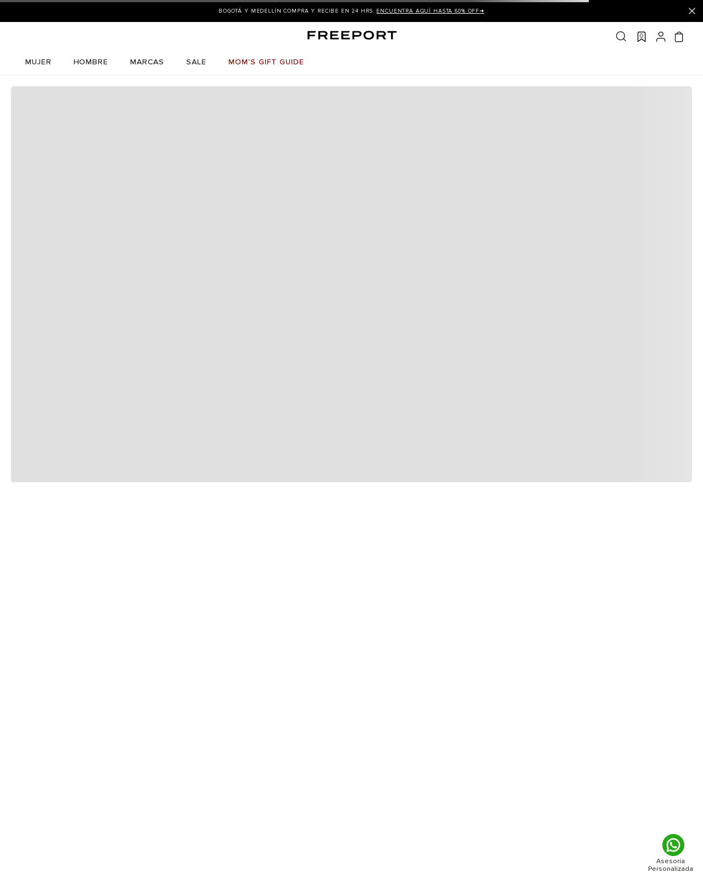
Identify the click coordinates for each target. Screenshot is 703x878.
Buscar (621, 36)
